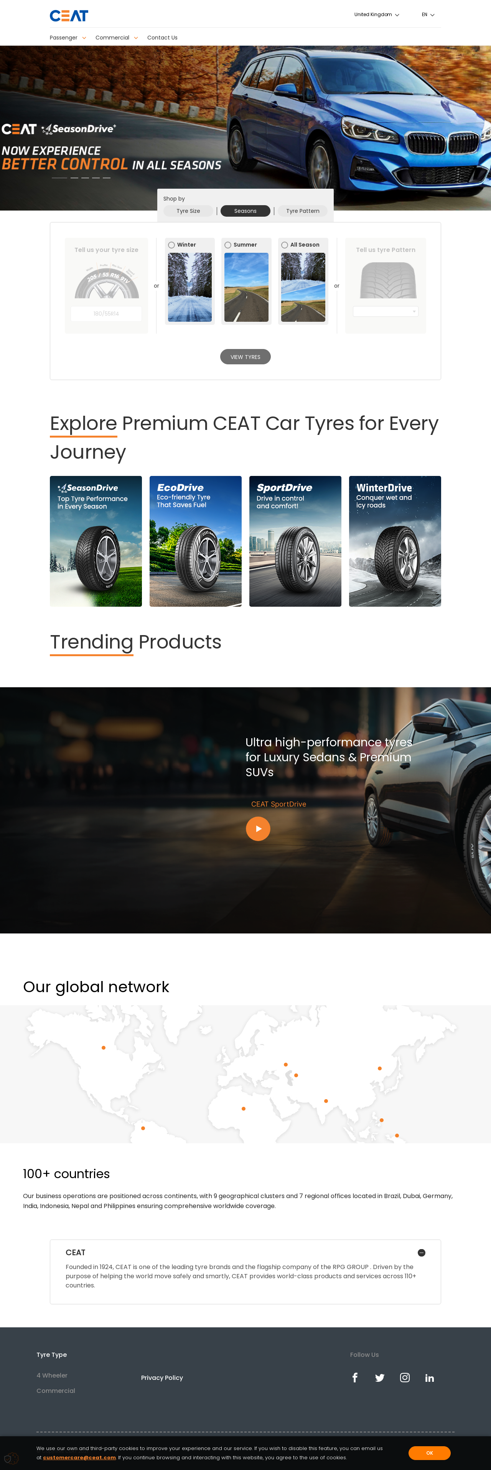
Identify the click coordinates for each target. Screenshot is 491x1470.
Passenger (68, 37)
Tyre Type (51, 1354)
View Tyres (245, 357)
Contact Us (162, 37)
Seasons (245, 211)
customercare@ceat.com (79, 1457)
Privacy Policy (162, 1377)
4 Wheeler (52, 1375)
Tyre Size (188, 211)
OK (429, 1453)
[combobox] (377, 14)
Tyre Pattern (303, 211)
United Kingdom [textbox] (373, 14)
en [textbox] (424, 14)
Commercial (117, 37)
